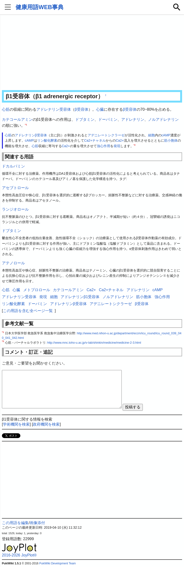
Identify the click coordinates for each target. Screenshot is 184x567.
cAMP (165, 135)
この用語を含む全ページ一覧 (28, 311)
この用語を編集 (15, 523)
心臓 (100, 109)
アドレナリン (132, 119)
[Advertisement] (92, 52)
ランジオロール (15, 209)
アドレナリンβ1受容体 (80, 297)
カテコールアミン (17, 119)
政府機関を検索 (46, 424)
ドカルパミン (13, 166)
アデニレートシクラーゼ (106, 135)
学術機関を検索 (16, 424)
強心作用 (103, 146)
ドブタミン (84, 119)
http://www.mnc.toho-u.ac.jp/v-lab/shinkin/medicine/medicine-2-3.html (94, 342)
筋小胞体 (171, 140)
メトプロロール (36, 290)
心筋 (6, 109)
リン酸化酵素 (47, 140)
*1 (26, 124)
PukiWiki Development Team (57, 563)
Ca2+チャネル (95, 140)
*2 (135, 145)
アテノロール (13, 263)
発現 (117, 146)
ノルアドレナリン (163, 119)
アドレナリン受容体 (53, 109)
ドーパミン (107, 119)
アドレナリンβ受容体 (31, 135)
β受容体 (81, 109)
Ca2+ (120, 140)
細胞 (151, 135)
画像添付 (37, 523)
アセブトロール (15, 188)
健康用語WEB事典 (39, 7)
